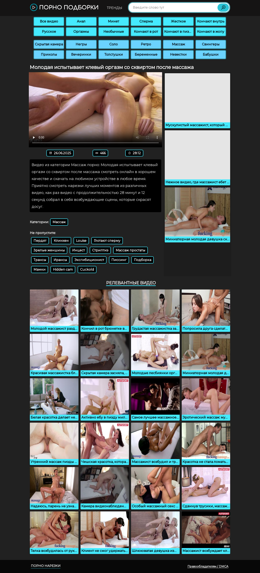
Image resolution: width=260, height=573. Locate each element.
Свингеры (211, 44)
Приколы (49, 54)
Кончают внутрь (210, 21)
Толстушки (113, 54)
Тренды (114, 8)
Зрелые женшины (49, 250)
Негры (81, 44)
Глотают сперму (107, 241)
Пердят (40, 241)
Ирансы (60, 260)
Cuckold (87, 269)
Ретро (146, 44)
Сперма (146, 21)
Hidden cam (63, 269)
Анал (81, 21)
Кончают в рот (146, 32)
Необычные (113, 32)
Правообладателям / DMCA (207, 566)
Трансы (40, 260)
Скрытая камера (49, 44)
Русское (49, 32)
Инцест (78, 250)
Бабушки (211, 54)
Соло (113, 44)
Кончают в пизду (178, 32)
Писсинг (119, 260)
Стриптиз (100, 250)
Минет (113, 21)
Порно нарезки (46, 566)
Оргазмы (81, 32)
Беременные (146, 54)
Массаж (178, 44)
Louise (81, 241)
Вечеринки (81, 54)
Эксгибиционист (89, 260)
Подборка (142, 260)
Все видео (49, 21)
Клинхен (61, 241)
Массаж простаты (130, 250)
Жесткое (178, 21)
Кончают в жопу (210, 32)
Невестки (178, 54)
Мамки (40, 269)
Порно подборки (64, 8)
